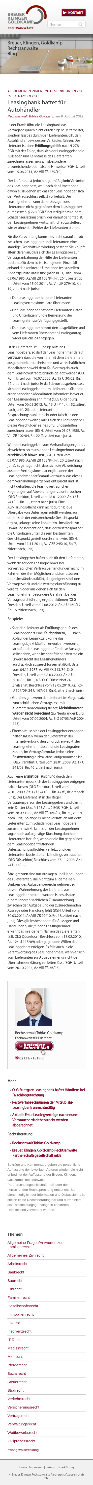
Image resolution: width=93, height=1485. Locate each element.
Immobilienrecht (20, 1314)
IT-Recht (14, 1340)
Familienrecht (18, 1297)
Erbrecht (14, 1289)
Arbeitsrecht (17, 1264)
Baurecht (14, 1280)
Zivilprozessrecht (21, 1441)
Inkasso (13, 1323)
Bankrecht (15, 1272)
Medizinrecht (18, 1348)
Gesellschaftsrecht (22, 1306)
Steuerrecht (17, 1382)
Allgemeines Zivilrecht (29, 91)
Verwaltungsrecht (21, 1424)
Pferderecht (17, 1365)
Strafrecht (15, 1390)
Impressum (36, 1467)
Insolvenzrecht (19, 1331)
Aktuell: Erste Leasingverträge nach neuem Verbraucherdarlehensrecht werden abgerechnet (45, 1120)
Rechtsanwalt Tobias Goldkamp (30, 116)
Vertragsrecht (24, 96)
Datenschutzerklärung (60, 1467)
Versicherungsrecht (23, 1407)
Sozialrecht (16, 1373)
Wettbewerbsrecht (22, 1432)
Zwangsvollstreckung (23, 1450)
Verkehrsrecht (69, 91)
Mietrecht (15, 1356)
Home (23, 1467)
